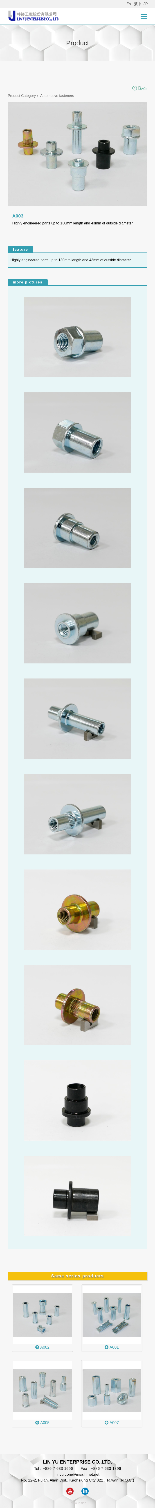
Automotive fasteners (57, 96)
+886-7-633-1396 (106, 1468)
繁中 (137, 4)
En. (129, 4)
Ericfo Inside (77, 1503)
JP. (146, 4)
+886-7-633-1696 (58, 1468)
